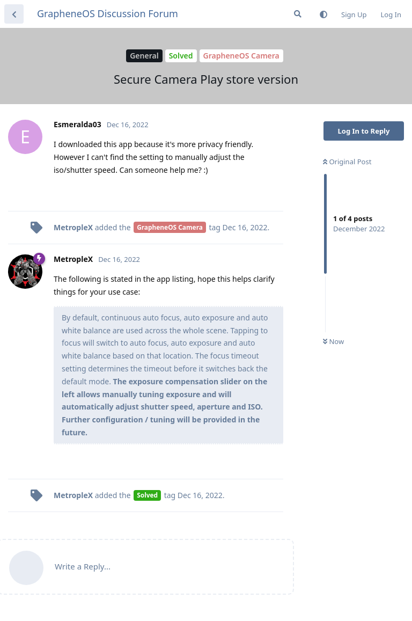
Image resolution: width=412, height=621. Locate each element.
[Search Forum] (297, 14)
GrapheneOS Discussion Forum (107, 13)
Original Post (347, 161)
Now (333, 341)
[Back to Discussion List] (14, 14)
